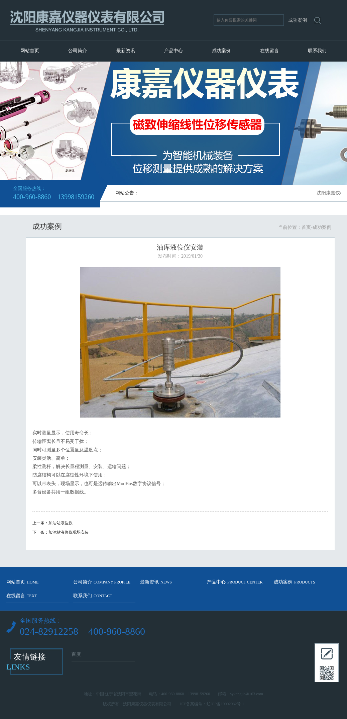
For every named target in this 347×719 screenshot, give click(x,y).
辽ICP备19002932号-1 (225, 704)
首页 (306, 227)
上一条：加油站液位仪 (52, 523)
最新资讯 (125, 50)
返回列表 (180, 543)
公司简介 (77, 50)
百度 (76, 654)
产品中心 (173, 50)
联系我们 (317, 50)
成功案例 (221, 50)
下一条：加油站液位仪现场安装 (60, 532)
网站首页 (29, 50)
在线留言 (269, 50)
